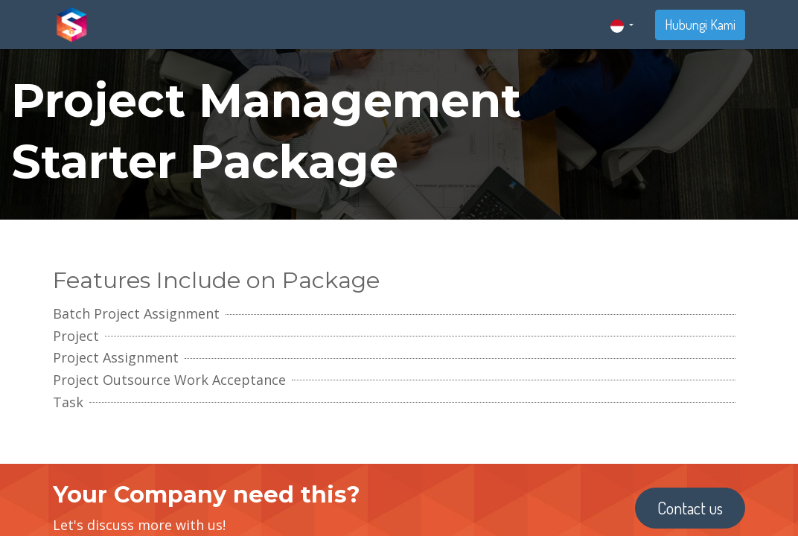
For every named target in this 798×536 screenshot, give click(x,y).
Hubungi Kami (700, 24)
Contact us (690, 507)
